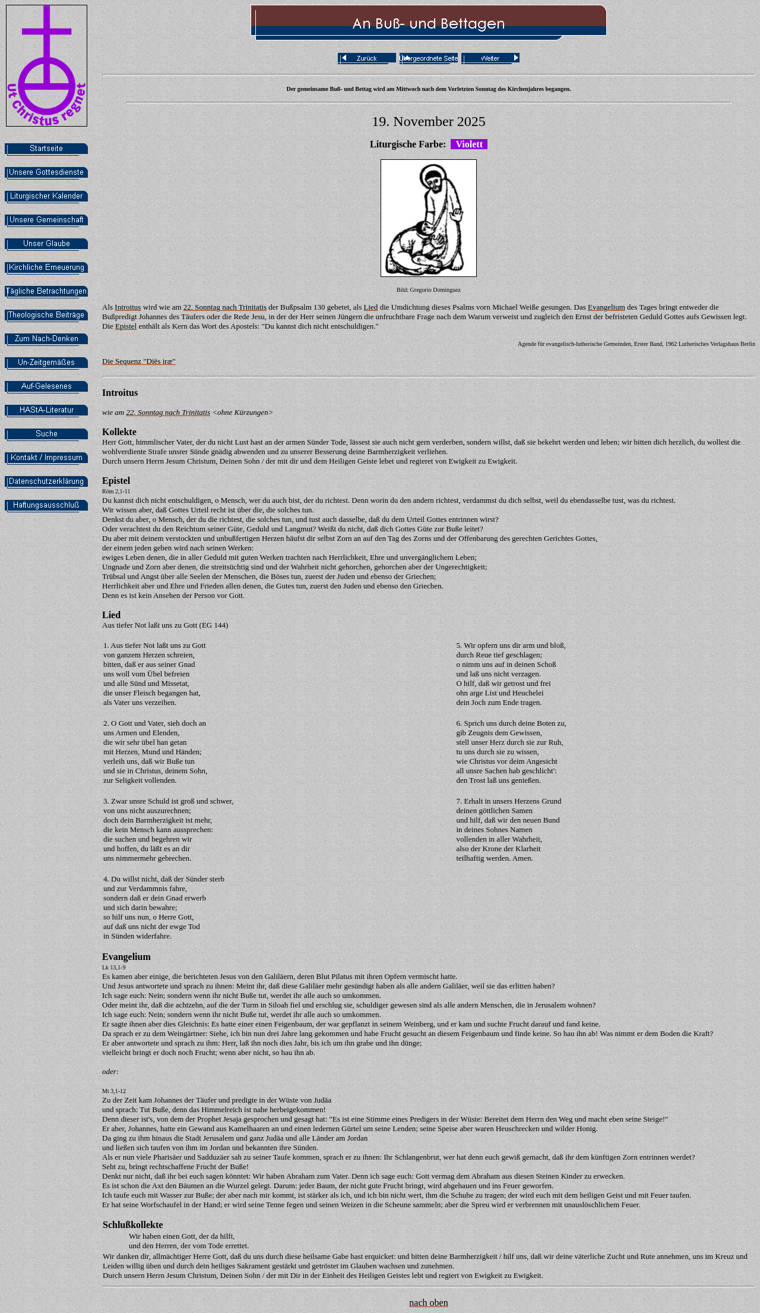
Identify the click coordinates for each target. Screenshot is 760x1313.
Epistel (116, 481)
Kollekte (119, 432)
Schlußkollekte (133, 1225)
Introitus (120, 393)
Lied (111, 615)
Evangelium (126, 957)
